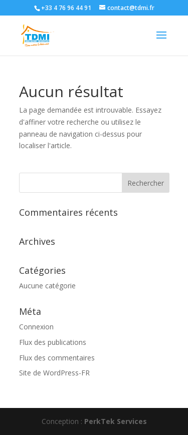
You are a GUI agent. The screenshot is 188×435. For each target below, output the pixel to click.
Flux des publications (52, 342)
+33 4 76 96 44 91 (66, 8)
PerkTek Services (115, 421)
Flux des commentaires (57, 357)
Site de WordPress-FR (54, 372)
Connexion (36, 326)
